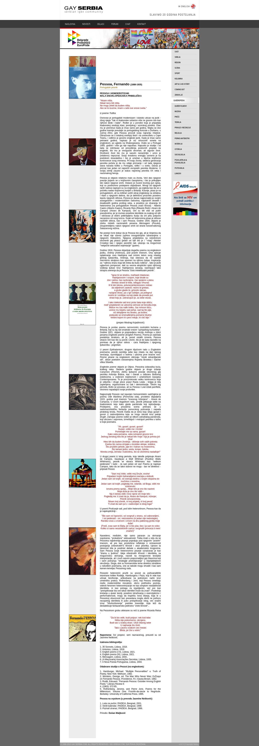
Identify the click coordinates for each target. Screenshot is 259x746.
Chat (127, 24)
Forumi (114, 24)
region (178, 62)
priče (177, 116)
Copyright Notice (192, 744)
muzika (178, 111)
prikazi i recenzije (183, 127)
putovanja (179, 168)
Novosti (86, 24)
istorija (178, 149)
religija (178, 133)
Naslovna (70, 24)
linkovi (178, 173)
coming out (180, 89)
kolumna (179, 78)
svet (177, 51)
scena (177, 67)
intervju (178, 143)
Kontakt (141, 24)
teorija (178, 122)
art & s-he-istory (182, 84)
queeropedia (179, 100)
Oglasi (100, 24)
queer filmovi (181, 106)
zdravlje (179, 94)
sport (177, 73)
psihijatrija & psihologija (181, 161)
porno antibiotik (182, 138)
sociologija (180, 154)
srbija (177, 57)
